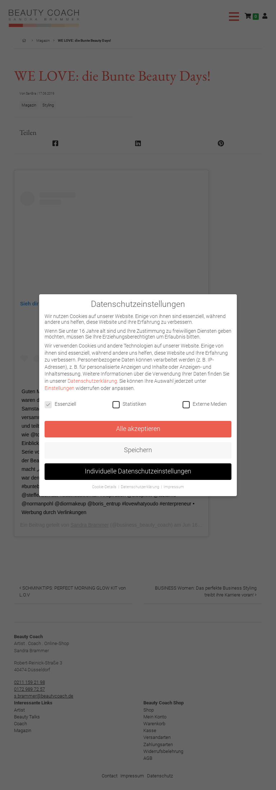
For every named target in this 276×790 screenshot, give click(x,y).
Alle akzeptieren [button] (138, 428)
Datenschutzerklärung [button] (140, 487)
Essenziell (60, 404)
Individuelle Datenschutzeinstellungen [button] (138, 471)
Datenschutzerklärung (92, 381)
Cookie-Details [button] (105, 487)
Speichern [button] (138, 450)
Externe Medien (205, 404)
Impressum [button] (174, 487)
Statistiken (129, 404)
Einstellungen (59, 388)
